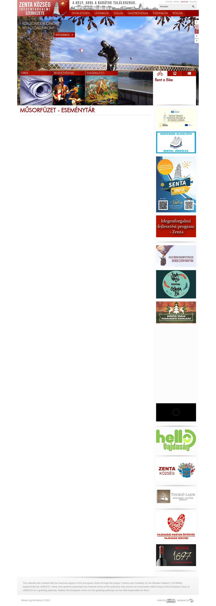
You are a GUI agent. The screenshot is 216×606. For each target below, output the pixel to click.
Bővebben (65, 34)
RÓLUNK (178, 13)
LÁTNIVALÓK (102, 13)
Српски (168, 2)
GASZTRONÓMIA (138, 13)
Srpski (177, 2)
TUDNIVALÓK (160, 13)
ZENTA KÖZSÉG (81, 13)
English (193, 2)
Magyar (184, 2)
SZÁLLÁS (118, 13)
